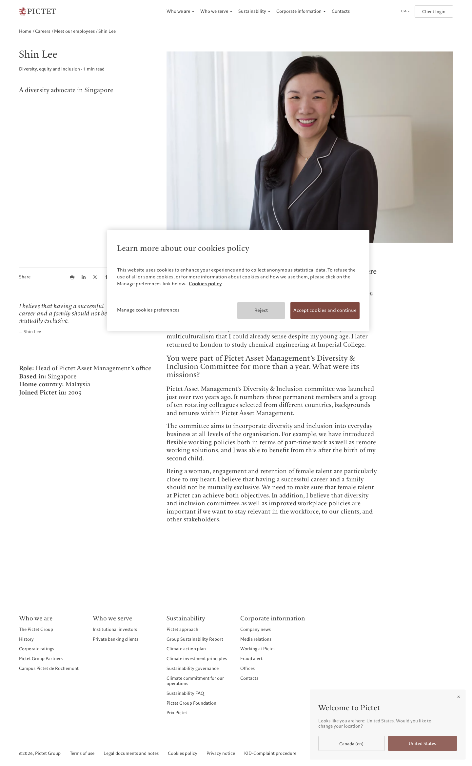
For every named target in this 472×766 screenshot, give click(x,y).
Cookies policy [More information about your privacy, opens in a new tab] (205, 283)
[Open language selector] (405, 11)
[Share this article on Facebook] (106, 277)
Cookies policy (182, 753)
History (26, 639)
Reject (261, 310)
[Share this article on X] (95, 277)
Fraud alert (251, 658)
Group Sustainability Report (195, 639)
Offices (247, 668)
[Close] (458, 697)
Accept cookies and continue (325, 310)
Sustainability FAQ (185, 693)
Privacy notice (220, 753)
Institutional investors (115, 629)
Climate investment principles (197, 658)
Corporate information (299, 11)
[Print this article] (72, 277)
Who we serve (214, 11)
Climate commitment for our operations (195, 681)
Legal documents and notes (131, 753)
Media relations (255, 639)
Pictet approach (182, 629)
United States (422, 743)
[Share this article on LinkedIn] (83, 277)
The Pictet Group (36, 629)
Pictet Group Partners (41, 658)
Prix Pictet (177, 713)
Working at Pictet (257, 649)
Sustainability (252, 11)
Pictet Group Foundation (191, 703)
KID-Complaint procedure (270, 753)
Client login (433, 12)
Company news (255, 629)
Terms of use (82, 753)
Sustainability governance (193, 668)
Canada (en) (351, 744)
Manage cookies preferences (148, 310)
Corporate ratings (36, 649)
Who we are (178, 11)
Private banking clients (115, 639)
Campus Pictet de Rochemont (49, 668)
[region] (238, 280)
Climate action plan (186, 649)
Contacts (341, 11)
